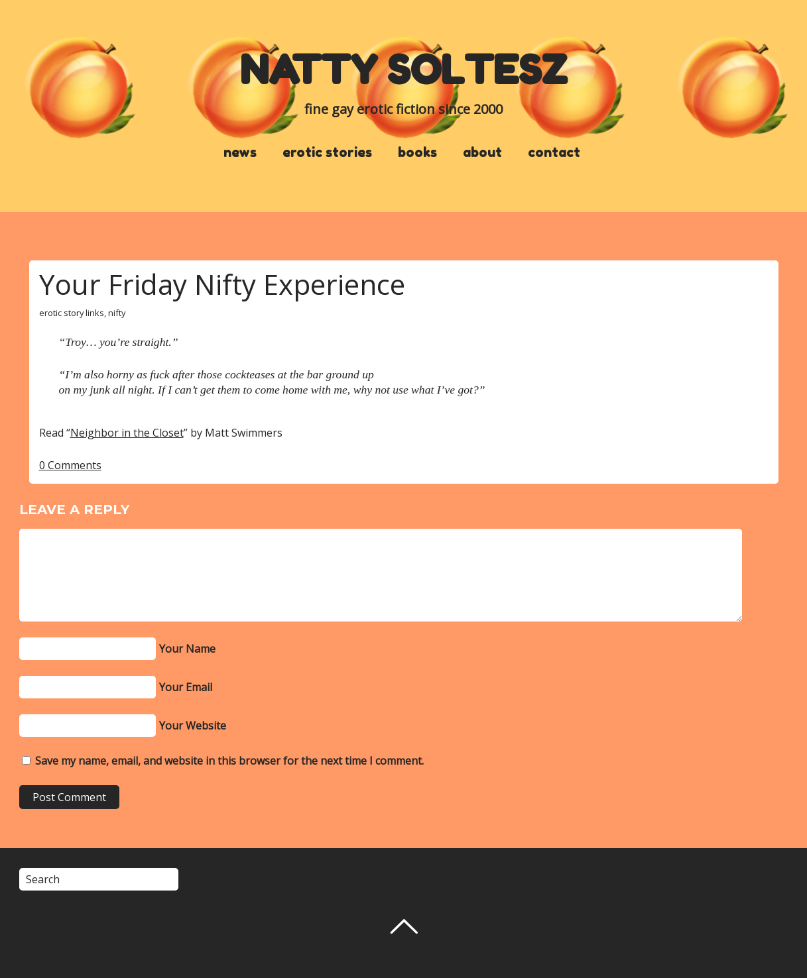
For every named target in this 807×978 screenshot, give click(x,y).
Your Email (185, 687)
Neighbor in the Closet (127, 432)
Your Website (192, 725)
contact (554, 152)
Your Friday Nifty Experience (222, 284)
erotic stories (327, 152)
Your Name (187, 648)
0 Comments (70, 465)
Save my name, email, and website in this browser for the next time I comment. (229, 760)
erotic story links (71, 313)
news (240, 152)
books (417, 152)
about (482, 152)
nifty (116, 313)
